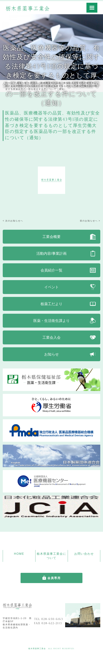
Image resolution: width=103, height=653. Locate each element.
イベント (51, 287)
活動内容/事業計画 (51, 253)
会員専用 (54, 578)
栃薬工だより (51, 304)
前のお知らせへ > (90, 220)
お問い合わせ (84, 553)
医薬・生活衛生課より (51, 321)
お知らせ (51, 354)
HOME (19, 553)
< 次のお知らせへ (13, 220)
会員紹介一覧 (51, 270)
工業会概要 (51, 237)
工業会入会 (51, 337)
